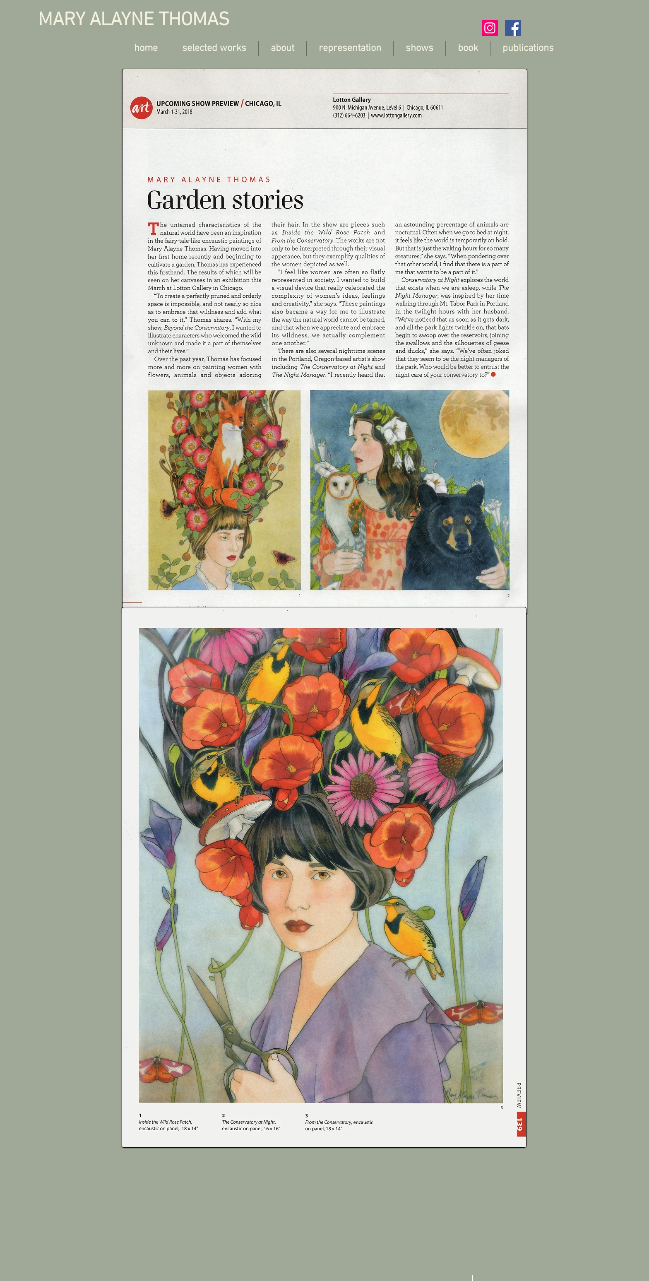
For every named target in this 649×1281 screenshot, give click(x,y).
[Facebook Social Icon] (513, 28)
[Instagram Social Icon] (490, 28)
